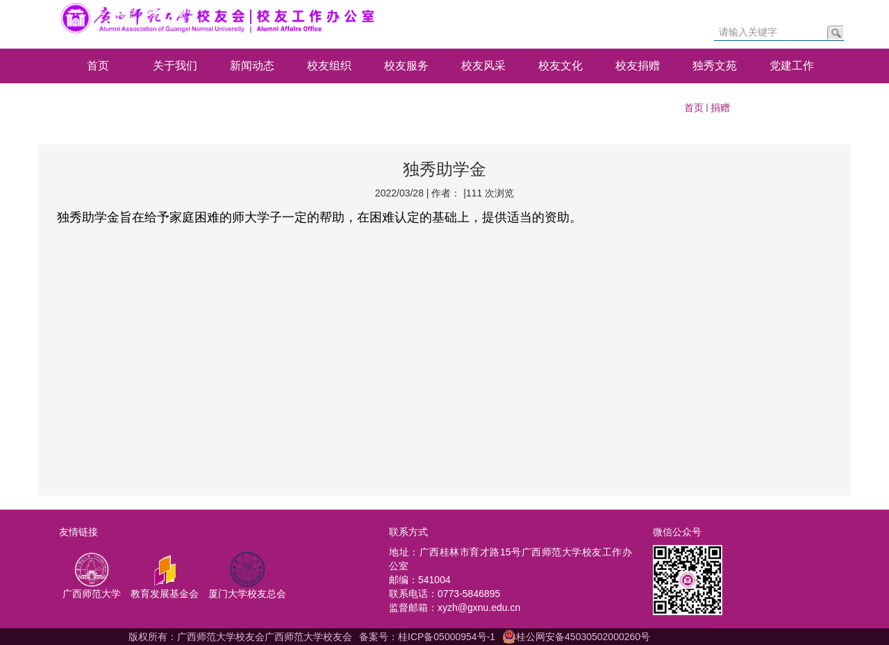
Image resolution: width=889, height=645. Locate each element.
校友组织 (329, 66)
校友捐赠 (637, 66)
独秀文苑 (714, 66)
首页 (98, 66)
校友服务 (406, 66)
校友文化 (560, 66)
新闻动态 (252, 66)
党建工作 (792, 66)
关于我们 (175, 66)
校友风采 (483, 66)
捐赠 (720, 107)
